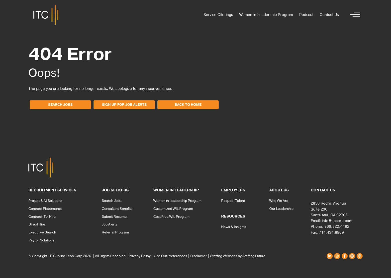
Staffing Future (253, 256)
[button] (354, 15)
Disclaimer (198, 256)
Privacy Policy (140, 256)
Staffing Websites (223, 256)
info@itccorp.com (337, 220)
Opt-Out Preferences (170, 256)
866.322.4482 (336, 226)
